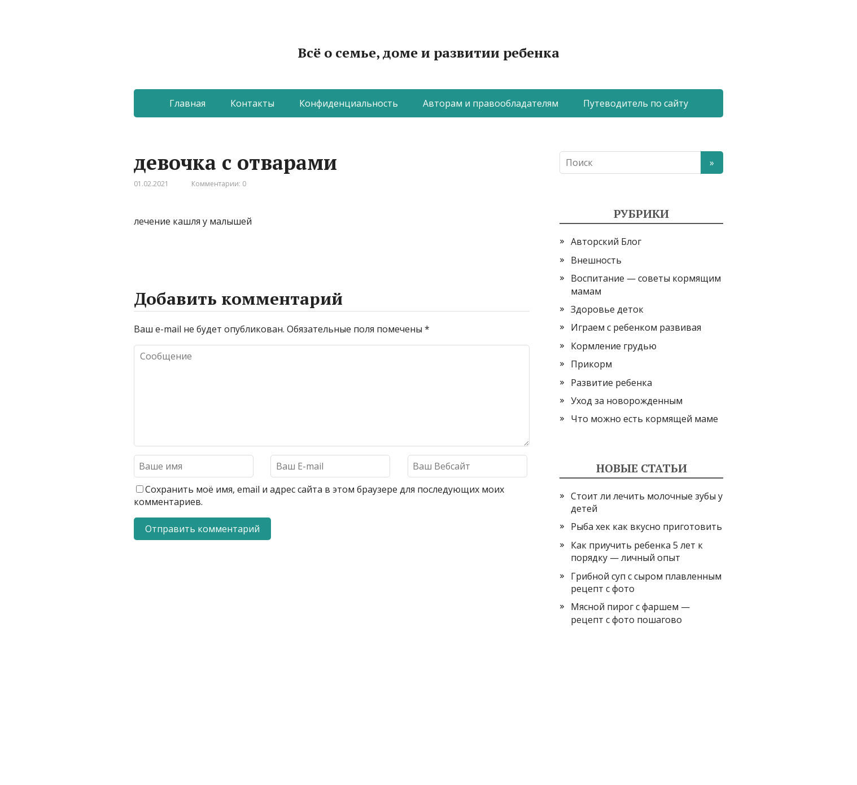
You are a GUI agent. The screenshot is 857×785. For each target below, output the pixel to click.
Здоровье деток (607, 309)
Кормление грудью (614, 346)
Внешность (596, 260)
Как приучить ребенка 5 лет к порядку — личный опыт (637, 551)
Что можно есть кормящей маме (644, 419)
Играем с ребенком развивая (636, 327)
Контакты (252, 103)
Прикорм (591, 364)
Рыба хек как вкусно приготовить (646, 526)
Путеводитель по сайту (635, 103)
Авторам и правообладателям (490, 103)
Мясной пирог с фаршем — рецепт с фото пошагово (630, 612)
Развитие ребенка (611, 382)
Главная (187, 103)
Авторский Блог (606, 241)
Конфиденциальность (348, 103)
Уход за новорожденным (627, 400)
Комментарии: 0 (218, 183)
